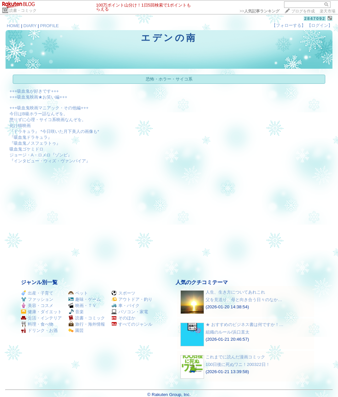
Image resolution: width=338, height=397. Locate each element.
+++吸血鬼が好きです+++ (34, 91)
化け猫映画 (20, 125)
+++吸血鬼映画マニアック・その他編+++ (49, 107)
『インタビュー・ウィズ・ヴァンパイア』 (49, 160)
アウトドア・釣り (131, 299)
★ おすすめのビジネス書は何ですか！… (244, 324)
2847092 (315, 18)
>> (259, 11)
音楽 (76, 311)
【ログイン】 (319, 25)
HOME (13, 25)
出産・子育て (37, 293)
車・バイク (125, 305)
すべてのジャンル (131, 324)
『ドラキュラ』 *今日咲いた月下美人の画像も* (54, 131)
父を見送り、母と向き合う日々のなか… (244, 299)
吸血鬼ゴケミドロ (26, 149)
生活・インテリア (41, 318)
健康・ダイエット (41, 311)
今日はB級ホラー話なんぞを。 (38, 113)
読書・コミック (23, 10)
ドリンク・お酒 (39, 330)
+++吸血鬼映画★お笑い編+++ (38, 97)
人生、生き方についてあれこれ (235, 292)
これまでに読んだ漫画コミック (235, 356)
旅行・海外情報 (86, 324)
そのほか (123, 318)
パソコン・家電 (129, 311)
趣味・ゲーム (84, 299)
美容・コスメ (37, 305)
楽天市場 (327, 11)
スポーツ (123, 293)
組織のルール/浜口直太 (227, 332)
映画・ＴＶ (82, 305)
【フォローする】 (289, 25)
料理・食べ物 (37, 324)
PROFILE (49, 25)
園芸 (76, 330)
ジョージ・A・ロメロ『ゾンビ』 (40, 155)
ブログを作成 (303, 11)
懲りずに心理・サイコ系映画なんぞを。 (47, 119)
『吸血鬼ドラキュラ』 (30, 137)
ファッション (37, 299)
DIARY (30, 25)
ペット (78, 293)
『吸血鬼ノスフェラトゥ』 (34, 143)
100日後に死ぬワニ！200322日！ (238, 364)
